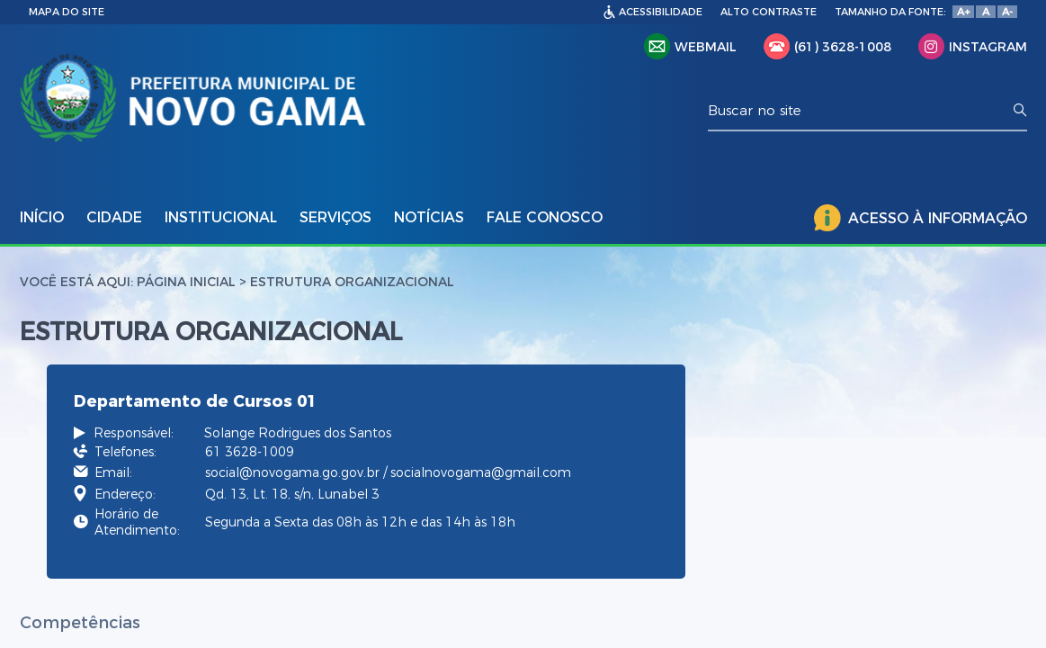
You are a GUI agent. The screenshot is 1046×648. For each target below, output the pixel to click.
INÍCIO (42, 217)
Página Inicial (186, 282)
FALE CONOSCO (545, 217)
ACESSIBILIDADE (660, 11)
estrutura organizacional (352, 282)
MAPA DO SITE (66, 11)
